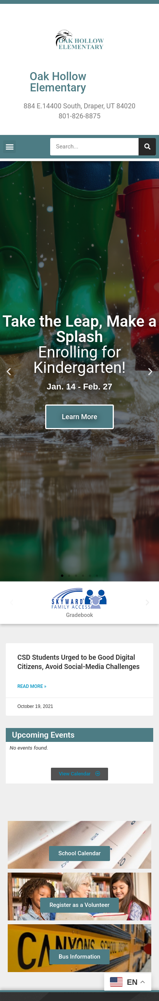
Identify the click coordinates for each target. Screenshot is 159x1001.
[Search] (147, 146)
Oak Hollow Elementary (58, 82)
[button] (9, 146)
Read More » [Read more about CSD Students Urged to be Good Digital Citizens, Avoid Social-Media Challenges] (31, 686)
